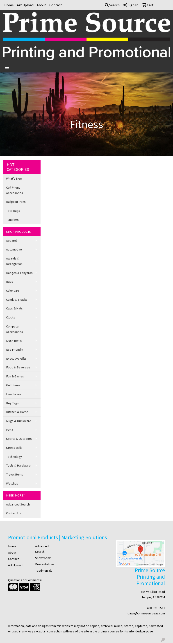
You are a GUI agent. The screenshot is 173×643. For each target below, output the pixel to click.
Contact (55, 5)
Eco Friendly (14, 349)
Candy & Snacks (16, 300)
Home (9, 5)
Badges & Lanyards (19, 273)
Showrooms (43, 558)
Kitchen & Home (17, 412)
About (41, 5)
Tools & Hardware (18, 465)
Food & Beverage (18, 367)
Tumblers (12, 220)
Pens (9, 430)
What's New (14, 178)
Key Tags (12, 403)
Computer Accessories (14, 329)
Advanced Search (18, 504)
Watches (12, 483)
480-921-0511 (156, 608)
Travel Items (14, 474)
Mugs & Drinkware (18, 421)
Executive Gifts (16, 358)
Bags (9, 282)
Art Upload (25, 5)
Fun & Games (15, 376)
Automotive (14, 249)
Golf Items (13, 385)
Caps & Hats (14, 308)
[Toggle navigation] (7, 67)
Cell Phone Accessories (14, 190)
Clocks (10, 317)
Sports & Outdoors (19, 439)
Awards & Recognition (14, 261)
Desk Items (14, 340)
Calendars (13, 291)
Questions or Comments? (25, 580)
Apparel (11, 241)
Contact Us (13, 513)
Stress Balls (14, 448)
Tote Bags (13, 211)
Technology (14, 457)
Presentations (45, 564)
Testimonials (43, 571)
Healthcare (13, 394)
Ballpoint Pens (16, 202)
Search (112, 5)
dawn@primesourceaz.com (146, 613)
